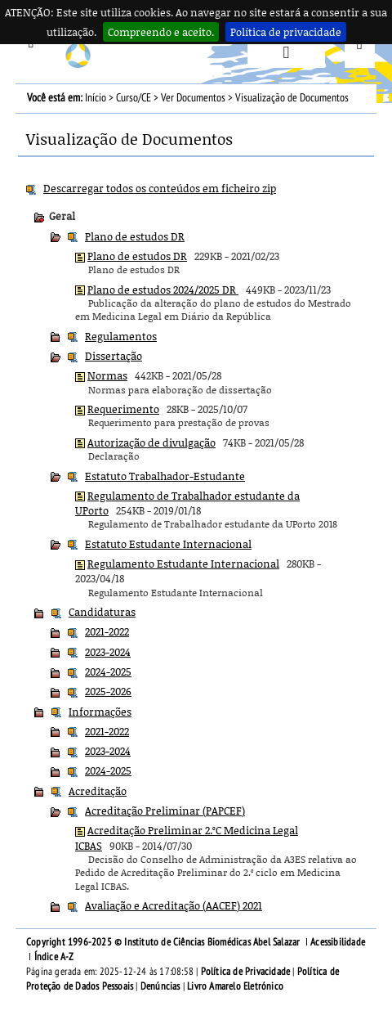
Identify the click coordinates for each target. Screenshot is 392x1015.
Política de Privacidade (246, 971)
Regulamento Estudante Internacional (183, 563)
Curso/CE (133, 98)
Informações (100, 711)
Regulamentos (121, 336)
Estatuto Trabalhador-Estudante (165, 476)
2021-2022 (107, 631)
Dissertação (113, 355)
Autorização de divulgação (151, 442)
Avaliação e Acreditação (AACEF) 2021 (173, 905)
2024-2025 (108, 671)
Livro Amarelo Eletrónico (235, 986)
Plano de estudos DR (135, 236)
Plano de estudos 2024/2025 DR (162, 289)
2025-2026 (108, 691)
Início (95, 98)
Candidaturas (102, 611)
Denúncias (160, 986)
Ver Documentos (193, 98)
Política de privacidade (285, 32)
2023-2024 (108, 651)
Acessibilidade (337, 942)
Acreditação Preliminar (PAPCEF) (165, 810)
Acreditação (98, 791)
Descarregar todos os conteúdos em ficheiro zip (159, 188)
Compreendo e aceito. (161, 32)
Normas (107, 375)
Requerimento (123, 409)
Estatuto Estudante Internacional (168, 544)
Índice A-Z (54, 956)
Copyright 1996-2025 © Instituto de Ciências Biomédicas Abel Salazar (164, 942)
